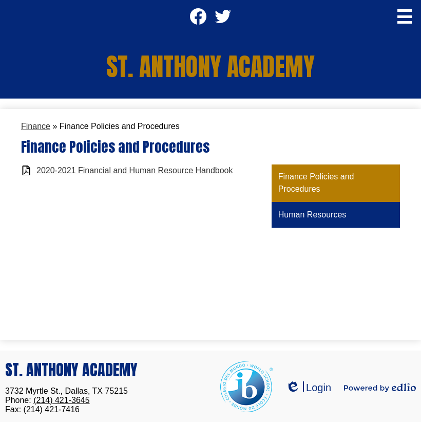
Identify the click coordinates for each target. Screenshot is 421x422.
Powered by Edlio (380, 387)
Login (308, 387)
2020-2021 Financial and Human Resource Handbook (134, 170)
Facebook (198, 19)
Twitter (222, 19)
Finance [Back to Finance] (35, 126)
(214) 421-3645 (61, 400)
